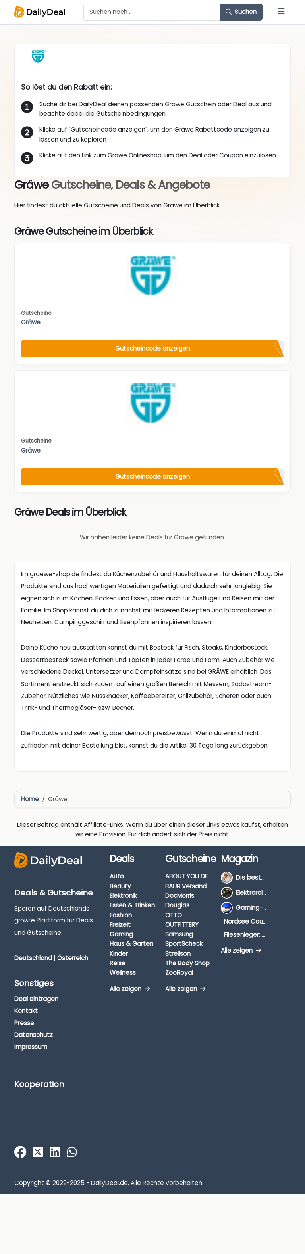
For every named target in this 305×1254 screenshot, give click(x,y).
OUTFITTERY (182, 924)
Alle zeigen (130, 989)
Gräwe (31, 322)
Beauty (120, 886)
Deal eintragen (36, 999)
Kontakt (26, 1011)
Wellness (123, 972)
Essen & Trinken (132, 905)
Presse (24, 1023)
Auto (117, 876)
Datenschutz (33, 1035)
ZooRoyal (179, 972)
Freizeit (120, 924)
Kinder (119, 953)
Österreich (72, 958)
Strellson (178, 953)
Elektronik (123, 896)
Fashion (121, 915)
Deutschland (33, 958)
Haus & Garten (131, 944)
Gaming (121, 934)
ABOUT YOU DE (186, 876)
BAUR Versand (186, 886)
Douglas (177, 905)
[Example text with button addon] (151, 12)
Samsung (179, 934)
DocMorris (179, 896)
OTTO (173, 915)
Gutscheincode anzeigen (152, 348)
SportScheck (184, 944)
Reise (117, 963)
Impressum (30, 1047)
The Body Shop (187, 963)
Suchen (241, 12)
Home (30, 799)
